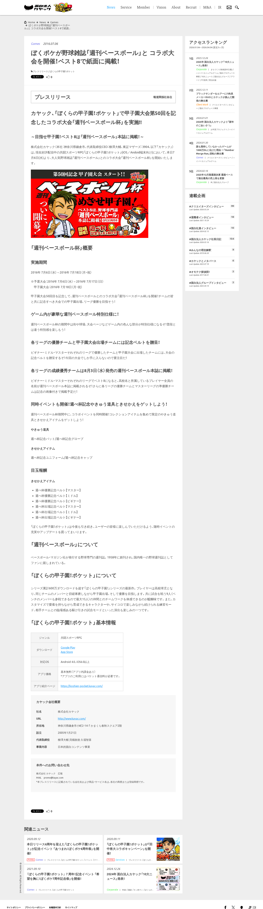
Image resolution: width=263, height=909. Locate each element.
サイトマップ (71, 901)
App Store (67, 645)
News (42, 22)
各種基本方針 (55, 901)
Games (35, 37)
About (176, 7)
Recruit (191, 7)
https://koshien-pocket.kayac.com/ (82, 679)
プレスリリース (40, 65)
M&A (207, 7)
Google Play (68, 641)
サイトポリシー (14, 901)
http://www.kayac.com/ (72, 712)
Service (126, 7)
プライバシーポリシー (35, 901)
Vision (161, 7)
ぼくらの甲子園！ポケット (62, 65)
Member (143, 7)
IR (219, 7)
